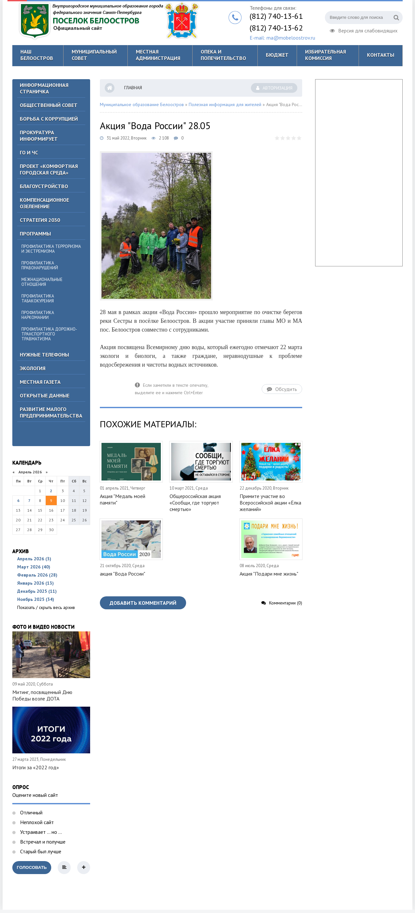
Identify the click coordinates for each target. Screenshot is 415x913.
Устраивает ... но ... (40, 832)
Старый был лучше (40, 851)
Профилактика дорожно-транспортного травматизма (49, 334)
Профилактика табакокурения (37, 298)
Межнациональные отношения (42, 282)
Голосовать (32, 867)
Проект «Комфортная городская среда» (49, 169)
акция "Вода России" (122, 573)
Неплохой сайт (36, 822)
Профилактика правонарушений (39, 265)
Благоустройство (44, 186)
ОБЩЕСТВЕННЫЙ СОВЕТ (48, 105)
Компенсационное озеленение (44, 203)
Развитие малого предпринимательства (51, 412)
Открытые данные (44, 395)
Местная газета (40, 382)
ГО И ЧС (29, 152)
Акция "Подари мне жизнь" (269, 573)
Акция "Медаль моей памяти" (122, 499)
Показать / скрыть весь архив (46, 607)
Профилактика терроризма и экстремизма (51, 249)
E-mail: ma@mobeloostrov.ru (282, 37)
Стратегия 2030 (40, 220)
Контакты (380, 55)
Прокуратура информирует (39, 135)
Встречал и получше (42, 841)
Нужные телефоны (44, 354)
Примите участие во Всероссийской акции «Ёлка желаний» (270, 502)
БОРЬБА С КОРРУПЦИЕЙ (49, 119)
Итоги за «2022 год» (35, 767)
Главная (133, 88)
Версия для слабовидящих (363, 29)
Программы (35, 233)
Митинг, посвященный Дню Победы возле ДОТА (42, 695)
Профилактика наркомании (37, 315)
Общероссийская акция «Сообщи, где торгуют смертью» (195, 502)
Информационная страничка (44, 88)
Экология (32, 368)
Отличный (30, 812)
